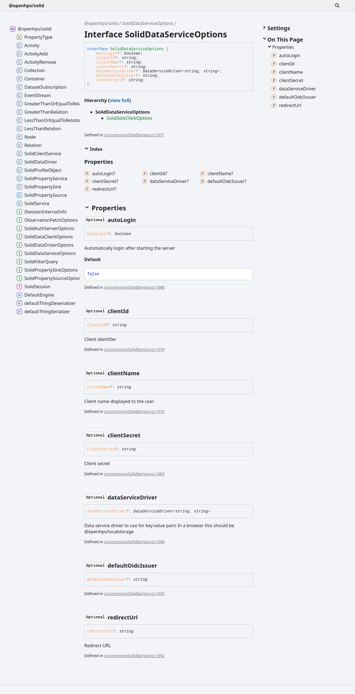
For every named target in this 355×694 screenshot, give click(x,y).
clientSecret (110, 67)
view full (119, 100)
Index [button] (93, 149)
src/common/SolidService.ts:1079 (134, 349)
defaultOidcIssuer (116, 75)
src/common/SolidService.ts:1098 (134, 541)
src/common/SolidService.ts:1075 (134, 411)
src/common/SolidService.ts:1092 (134, 655)
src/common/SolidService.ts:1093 (134, 593)
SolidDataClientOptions (129, 118)
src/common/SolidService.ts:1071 (134, 134)
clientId (105, 58)
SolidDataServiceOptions (147, 23)
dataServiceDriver (116, 71)
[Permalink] (140, 220)
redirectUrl (109, 80)
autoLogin (106, 53)
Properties (280, 47)
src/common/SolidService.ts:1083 (134, 473)
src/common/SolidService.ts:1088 (134, 287)
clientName (108, 62)
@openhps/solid (26, 5)
